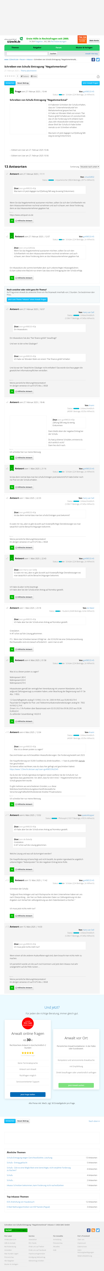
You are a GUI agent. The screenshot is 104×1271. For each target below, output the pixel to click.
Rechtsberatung (10, 1247)
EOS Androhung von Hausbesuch (20, 1202)
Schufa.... (10, 1180)
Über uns (80, 1239)
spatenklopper (88, 815)
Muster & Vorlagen (84, 48)
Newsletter (33, 1239)
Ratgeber (39, 42)
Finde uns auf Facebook (37, 1250)
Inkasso (29, 59)
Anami (91, 405)
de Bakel (90, 608)
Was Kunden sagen (11, 1254)
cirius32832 (89, 177)
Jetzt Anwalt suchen (76, 1085)
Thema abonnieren (29, 71)
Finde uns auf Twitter (36, 1247)
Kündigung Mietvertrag (37, 1257)
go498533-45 (88, 92)
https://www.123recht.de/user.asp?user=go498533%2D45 (34, 769)
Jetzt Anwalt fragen (90, 83)
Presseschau (9, 1257)
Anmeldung (57, 1239)
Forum (59, 48)
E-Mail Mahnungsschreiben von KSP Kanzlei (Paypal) (28, 1207)
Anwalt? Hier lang (91, 54)
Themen (15, 48)
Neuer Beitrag (23, 83)
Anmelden (8, 1250)
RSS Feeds (32, 1243)
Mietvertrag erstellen (36, 1261)
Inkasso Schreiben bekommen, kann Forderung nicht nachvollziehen (35, 1185)
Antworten (10, 83)
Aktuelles (56, 1247)
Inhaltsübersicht (10, 1239)
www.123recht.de (11, 59)
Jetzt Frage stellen (28, 1094)
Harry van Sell (88, 312)
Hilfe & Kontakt (9, 1243)
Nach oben (94, 1121)
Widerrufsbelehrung (84, 1256)
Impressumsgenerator (37, 1254)
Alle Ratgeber (9, 1261)
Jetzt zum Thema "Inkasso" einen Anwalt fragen (27, 299)
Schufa (9, 1175)
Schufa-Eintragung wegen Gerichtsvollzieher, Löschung (29, 1158)
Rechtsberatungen (58, 42)
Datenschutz (82, 1247)
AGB (54, 1250)
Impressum (81, 1243)
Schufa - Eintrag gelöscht (17, 1163)
